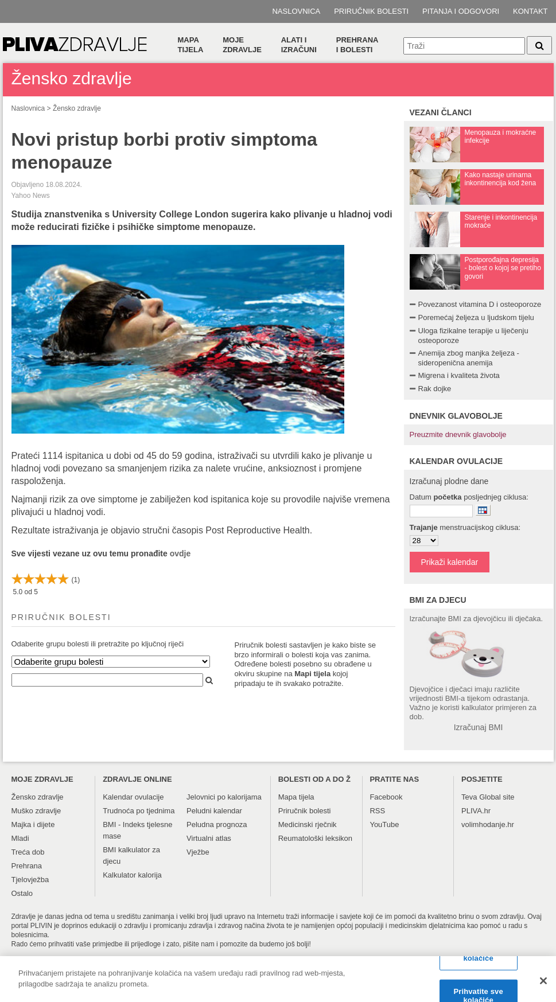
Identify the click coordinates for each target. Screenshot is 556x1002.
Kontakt (530, 11)
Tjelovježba (30, 879)
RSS (377, 810)
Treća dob (28, 852)
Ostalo (22, 893)
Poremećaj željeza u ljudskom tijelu (476, 317)
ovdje (180, 553)
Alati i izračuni (299, 45)
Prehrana (26, 865)
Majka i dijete (33, 824)
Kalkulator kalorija (132, 875)
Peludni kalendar (214, 810)
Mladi (20, 838)
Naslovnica (296, 11)
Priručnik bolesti (371, 11)
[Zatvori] (543, 986)
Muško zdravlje (36, 810)
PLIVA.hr (476, 810)
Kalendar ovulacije (133, 797)
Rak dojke (435, 388)
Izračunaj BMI (478, 727)
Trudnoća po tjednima (138, 810)
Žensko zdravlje (77, 108)
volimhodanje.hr (487, 824)
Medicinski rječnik (307, 824)
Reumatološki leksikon (315, 838)
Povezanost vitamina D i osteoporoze (480, 304)
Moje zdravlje (242, 45)
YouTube (384, 824)
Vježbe (197, 852)
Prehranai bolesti (357, 45)
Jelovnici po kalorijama (224, 797)
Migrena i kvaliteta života (459, 375)
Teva (469, 797)
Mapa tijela (191, 45)
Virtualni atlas (208, 838)
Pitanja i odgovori (460, 11)
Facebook (386, 797)
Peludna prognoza (216, 824)
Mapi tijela (312, 673)
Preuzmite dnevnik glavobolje (458, 434)
